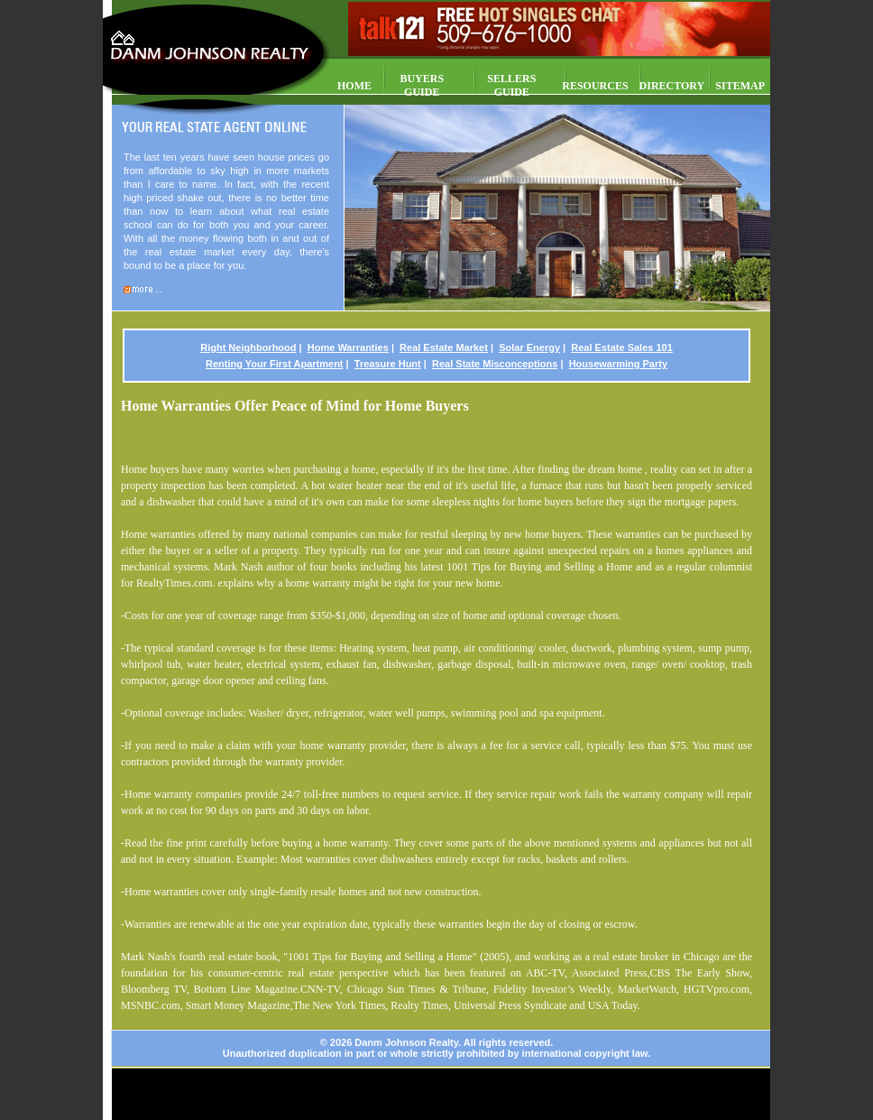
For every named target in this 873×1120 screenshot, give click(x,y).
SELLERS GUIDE (511, 85)
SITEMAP (740, 85)
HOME (354, 85)
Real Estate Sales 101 (622, 347)
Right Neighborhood (248, 347)
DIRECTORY (672, 85)
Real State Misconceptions (494, 363)
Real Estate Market (444, 347)
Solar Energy (529, 347)
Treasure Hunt (387, 363)
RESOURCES (595, 85)
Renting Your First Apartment (275, 363)
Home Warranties (348, 347)
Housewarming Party (618, 363)
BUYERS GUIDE (422, 85)
